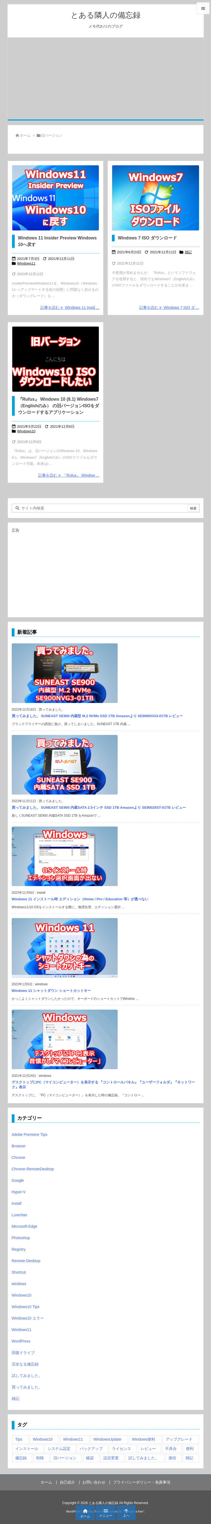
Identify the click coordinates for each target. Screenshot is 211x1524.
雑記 (188, 252)
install (17, 1203)
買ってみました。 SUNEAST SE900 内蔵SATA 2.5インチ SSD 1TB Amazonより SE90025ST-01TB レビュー (99, 807)
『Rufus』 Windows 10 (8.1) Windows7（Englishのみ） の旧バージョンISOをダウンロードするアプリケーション (58, 406)
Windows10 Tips (26, 1307)
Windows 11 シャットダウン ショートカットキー (51, 991)
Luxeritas (19, 1215)
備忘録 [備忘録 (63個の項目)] (21, 1458)
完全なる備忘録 (25, 1364)
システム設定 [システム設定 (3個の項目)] (58, 1448)
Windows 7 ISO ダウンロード (147, 238)
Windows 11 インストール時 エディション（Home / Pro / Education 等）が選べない (80, 899)
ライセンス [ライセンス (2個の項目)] (121, 1448)
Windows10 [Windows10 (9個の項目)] (42, 1439)
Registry (19, 1249)
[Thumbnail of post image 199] (155, 198)
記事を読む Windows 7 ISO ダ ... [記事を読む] (169, 307)
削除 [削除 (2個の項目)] (40, 1458)
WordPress (21, 1341)
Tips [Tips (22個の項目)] (18, 1439)
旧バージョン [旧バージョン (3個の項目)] (65, 1458)
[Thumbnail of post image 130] (55, 198)
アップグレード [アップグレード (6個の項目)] (179, 1439)
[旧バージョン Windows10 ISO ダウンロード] (55, 359)
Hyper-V (19, 1192)
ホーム (25, 135)
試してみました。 (27, 1375)
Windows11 (26, 263)
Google (18, 1180)
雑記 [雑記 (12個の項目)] (189, 1458)
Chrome (18, 1157)
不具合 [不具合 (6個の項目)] (171, 1448)
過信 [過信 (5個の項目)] (172, 1458)
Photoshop (21, 1238)
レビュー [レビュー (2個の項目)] (148, 1448)
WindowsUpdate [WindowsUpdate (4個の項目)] (107, 1439)
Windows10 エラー (28, 1318)
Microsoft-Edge (24, 1226)
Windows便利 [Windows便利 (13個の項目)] (143, 1439)
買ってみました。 (27, 1387)
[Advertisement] (106, 78)
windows (19, 1284)
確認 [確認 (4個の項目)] (90, 1458)
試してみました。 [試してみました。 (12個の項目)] (143, 1458)
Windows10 (26, 431)
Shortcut (19, 1272)
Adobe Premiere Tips (29, 1134)
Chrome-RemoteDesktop (33, 1169)
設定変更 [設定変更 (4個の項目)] (111, 1458)
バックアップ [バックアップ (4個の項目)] (91, 1448)
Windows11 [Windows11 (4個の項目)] (73, 1439)
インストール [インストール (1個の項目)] (26, 1448)
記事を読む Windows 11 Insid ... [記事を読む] (69, 307)
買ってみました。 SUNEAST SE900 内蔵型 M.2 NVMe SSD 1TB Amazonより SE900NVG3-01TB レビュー (97, 716)
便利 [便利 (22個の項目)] (190, 1448)
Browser (19, 1146)
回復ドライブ (23, 1352)
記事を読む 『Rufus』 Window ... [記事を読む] (68, 475)
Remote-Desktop (26, 1261)
